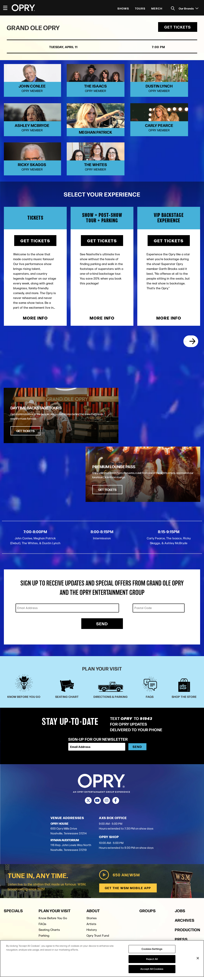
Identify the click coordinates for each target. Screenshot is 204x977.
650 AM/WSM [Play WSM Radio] (118, 804)
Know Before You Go (53, 847)
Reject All (152, 959)
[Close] (197, 958)
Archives (184, 849)
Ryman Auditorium (52, 876)
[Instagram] (106, 730)
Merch (156, 8)
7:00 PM (149, 48)
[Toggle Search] (173, 8)
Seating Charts (49, 859)
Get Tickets (176, 28)
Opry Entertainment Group (105, 871)
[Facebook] (115, 730)
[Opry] (23, 7)
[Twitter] (88, 730)
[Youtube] (97, 730)
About (93, 840)
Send (102, 553)
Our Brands (188, 8)
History (92, 859)
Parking (44, 865)
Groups (147, 840)
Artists (91, 853)
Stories (92, 847)
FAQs (42, 853)
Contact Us (94, 882)
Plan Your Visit (55, 840)
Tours (140, 8)
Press (91, 876)
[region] (102, 958)
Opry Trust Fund (98, 865)
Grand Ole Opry (35, 28)
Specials (13, 840)
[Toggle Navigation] (7, 8)
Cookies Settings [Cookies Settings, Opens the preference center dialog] (152, 948)
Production (187, 859)
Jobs (180, 840)
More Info (35, 306)
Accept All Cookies (151, 968)
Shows (123, 8)
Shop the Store (49, 871)
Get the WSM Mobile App (128, 817)
